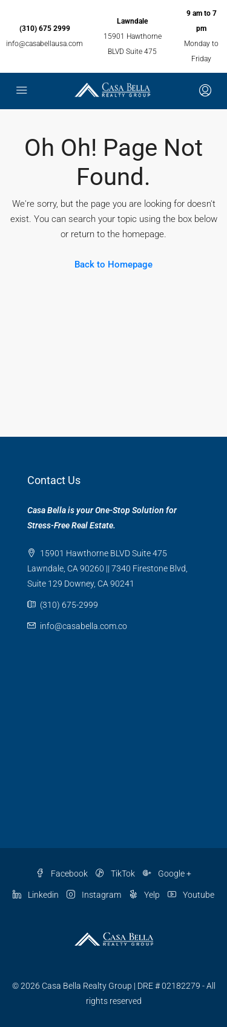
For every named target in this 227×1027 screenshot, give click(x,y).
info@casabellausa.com (44, 43)
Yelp (144, 895)
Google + (167, 873)
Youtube (191, 895)
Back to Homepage (113, 264)
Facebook (62, 873)
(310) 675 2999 (44, 28)
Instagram (94, 895)
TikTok (115, 873)
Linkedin (36, 895)
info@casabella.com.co (83, 626)
